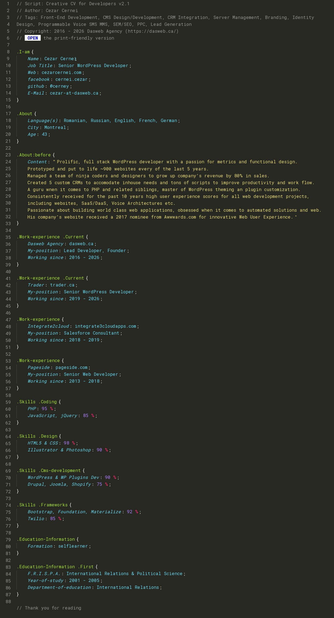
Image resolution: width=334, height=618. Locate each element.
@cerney (59, 86)
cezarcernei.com (61, 72)
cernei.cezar (72, 79)
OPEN (32, 38)
